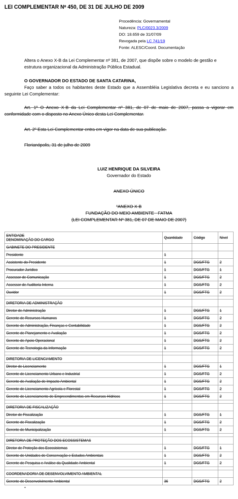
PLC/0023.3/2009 (152, 28)
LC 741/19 (156, 41)
